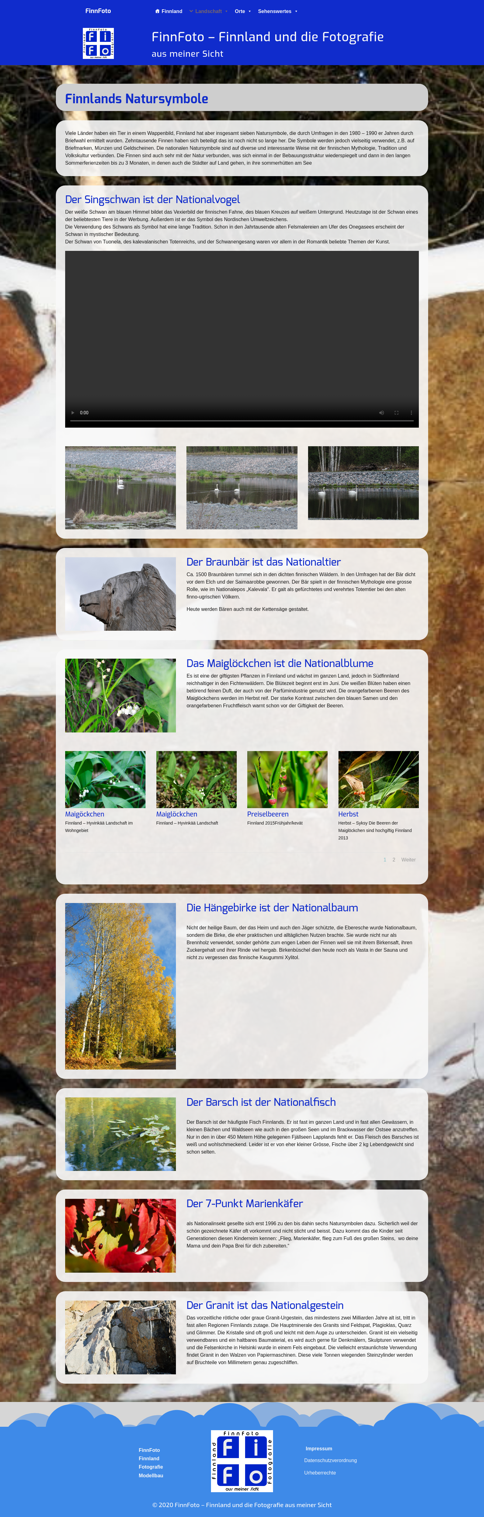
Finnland (172, 11)
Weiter (408, 859)
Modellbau (151, 1475)
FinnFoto (149, 1450)
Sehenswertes (278, 11)
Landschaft (212, 11)
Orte (243, 11)
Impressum (319, 1448)
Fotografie (151, 1467)
